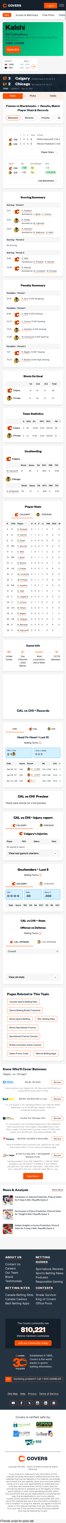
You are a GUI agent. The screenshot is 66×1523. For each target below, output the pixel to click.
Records (29, 117)
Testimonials (13, 1281)
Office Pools (44, 1303)
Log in (50, 5)
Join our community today (33, 1343)
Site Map (13, 1393)
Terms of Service (48, 1393)
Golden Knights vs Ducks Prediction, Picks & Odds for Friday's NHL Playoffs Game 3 (37, 1227)
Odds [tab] (53, 95)
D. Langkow (22, 596)
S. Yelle (25, 258)
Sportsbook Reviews (49, 1269)
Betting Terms (33, 742)
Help (23, 1393)
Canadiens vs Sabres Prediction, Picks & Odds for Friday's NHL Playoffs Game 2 (38, 1198)
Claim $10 (13, 49)
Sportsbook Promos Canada (23, 1036)
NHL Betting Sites (46, 1019)
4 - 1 (33, 780)
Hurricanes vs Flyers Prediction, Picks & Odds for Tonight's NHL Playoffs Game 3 (38, 1212)
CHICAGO (47, 825)
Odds (62, 15)
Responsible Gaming (49, 1281)
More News (57, 1189)
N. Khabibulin (13, 491)
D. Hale (20, 591)
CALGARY (19, 825)
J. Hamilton (27, 329)
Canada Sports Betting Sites (23, 1001)
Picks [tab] (33, 95)
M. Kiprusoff (12, 471)
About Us (13, 1257)
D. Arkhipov (27, 229)
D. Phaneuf (22, 529)
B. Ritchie (21, 563)
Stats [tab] (13, 95)
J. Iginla (20, 557)
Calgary (22, 78)
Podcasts (42, 1277)
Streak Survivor (46, 1295)
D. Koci (25, 298)
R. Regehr (26, 352)
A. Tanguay (22, 619)
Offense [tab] (19, 942)
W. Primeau (22, 580)
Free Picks (48, 15)
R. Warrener (22, 624)
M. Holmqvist (28, 337)
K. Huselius (27, 210)
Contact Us (12, 1264)
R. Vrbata (26, 219)
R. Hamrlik (26, 267)
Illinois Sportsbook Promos (22, 1027)
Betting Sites (17, 1288)
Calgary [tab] (22, 515)
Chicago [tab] (44, 515)
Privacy (32, 1393)
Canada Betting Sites (19, 1295)
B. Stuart (21, 540)
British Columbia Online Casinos (25, 1045)
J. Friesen (21, 568)
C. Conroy (26, 321)
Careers (10, 1268)
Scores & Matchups (27, 15)
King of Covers (46, 1299)
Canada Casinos (16, 1299)
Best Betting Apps (17, 1303)
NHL (7, 15)
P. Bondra (26, 359)
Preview (45, 117)
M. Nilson (21, 608)
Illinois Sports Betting (19, 1019)
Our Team (11, 1272)
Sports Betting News (49, 1273)
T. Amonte (22, 546)
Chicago (22, 83)
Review (57, 1082)
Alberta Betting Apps (46, 1053)
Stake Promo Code (18, 1053)
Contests (44, 1288)
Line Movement (46, 180)
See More (33, 1176)
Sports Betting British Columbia (24, 1010)
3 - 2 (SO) (35, 769)
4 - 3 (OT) (35, 775)
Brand (9, 1277)
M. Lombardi (23, 574)
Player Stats (47, 152)
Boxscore (13, 117)
